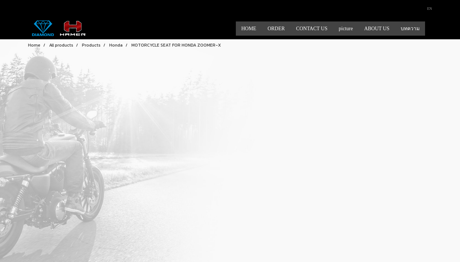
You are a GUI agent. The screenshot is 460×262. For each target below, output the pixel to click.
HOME (248, 28)
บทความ (410, 28)
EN (426, 9)
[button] (432, 28)
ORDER (276, 28)
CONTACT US (312, 28)
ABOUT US (376, 28)
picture (346, 28)
